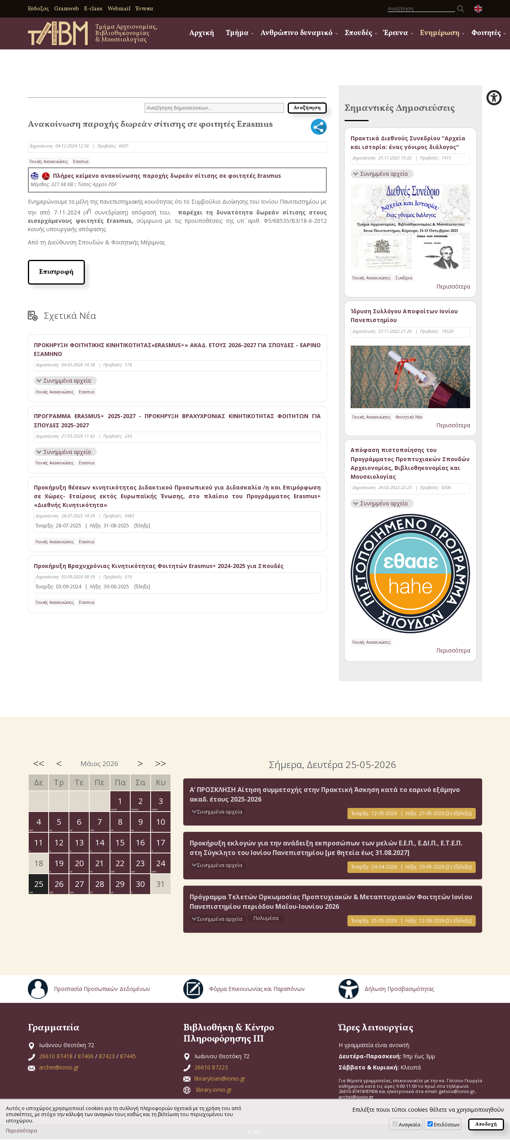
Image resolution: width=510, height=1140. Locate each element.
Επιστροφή (56, 272)
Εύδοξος (38, 9)
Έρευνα (396, 33)
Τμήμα (237, 33)
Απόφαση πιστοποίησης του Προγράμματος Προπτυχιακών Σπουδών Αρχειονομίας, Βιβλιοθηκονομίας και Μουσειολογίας (410, 463)
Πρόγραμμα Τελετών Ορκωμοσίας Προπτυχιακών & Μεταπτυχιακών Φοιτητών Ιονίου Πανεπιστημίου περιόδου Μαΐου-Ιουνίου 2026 (331, 902)
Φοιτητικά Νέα (409, 417)
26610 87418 (56, 1057)
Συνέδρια (404, 278)
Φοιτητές (486, 33)
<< (38, 764)
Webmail (119, 9)
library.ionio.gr (214, 1090)
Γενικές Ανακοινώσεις (48, 161)
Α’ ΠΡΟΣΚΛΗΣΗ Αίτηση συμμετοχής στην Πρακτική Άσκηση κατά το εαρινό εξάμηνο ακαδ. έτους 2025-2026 (325, 795)
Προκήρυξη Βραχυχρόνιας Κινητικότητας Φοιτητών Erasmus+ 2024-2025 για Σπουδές (159, 566)
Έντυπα (144, 9)
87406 (86, 1057)
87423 (107, 1057)
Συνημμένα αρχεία (67, 380)
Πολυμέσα (266, 918)
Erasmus (80, 161)
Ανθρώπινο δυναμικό (297, 33)
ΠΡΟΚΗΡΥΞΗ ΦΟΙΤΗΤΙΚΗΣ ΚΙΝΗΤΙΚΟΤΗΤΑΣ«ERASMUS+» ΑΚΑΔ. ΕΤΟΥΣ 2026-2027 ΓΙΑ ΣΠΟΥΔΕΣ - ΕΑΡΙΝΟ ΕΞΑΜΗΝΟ (177, 349)
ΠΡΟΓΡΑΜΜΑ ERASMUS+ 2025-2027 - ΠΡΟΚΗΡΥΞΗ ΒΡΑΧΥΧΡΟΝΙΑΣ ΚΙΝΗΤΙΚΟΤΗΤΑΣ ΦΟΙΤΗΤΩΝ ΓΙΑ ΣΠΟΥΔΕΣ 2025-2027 (177, 421)
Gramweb (66, 9)
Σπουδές (358, 33)
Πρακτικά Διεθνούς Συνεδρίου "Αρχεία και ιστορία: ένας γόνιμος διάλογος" (408, 142)
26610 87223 (211, 1068)
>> (160, 764)
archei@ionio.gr (59, 1068)
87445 (128, 1057)
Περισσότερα (453, 286)
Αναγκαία (409, 1124)
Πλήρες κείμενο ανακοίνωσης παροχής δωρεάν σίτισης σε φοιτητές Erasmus (156, 175)
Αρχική (201, 33)
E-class (93, 9)
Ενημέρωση (439, 33)
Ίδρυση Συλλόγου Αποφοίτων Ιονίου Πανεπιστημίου (404, 316)
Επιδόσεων (446, 1124)
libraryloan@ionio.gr (219, 1079)
